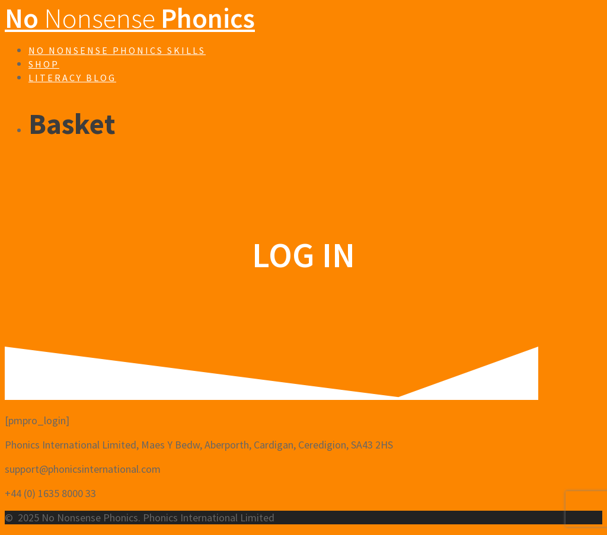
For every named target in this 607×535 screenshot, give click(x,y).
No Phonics (130, 18)
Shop (43, 64)
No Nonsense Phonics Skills (117, 50)
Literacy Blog (72, 78)
